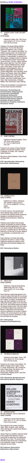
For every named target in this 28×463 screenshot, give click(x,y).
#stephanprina (21, 102)
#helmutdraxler (4, 163)
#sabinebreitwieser (14, 163)
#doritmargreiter (14, 93)
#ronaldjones (13, 102)
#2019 (2, 447)
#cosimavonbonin (5, 93)
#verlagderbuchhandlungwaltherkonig (10, 321)
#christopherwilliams (5, 92)
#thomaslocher (4, 103)
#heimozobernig (17, 97)
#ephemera (7, 447)
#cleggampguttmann (17, 92)
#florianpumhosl (13, 95)
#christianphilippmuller (15, 90)
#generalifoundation (9, 161)
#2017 (2, 320)
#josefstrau (13, 379)
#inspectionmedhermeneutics (8, 98)
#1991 (2, 161)
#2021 (2, 248)
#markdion (11, 100)
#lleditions (16, 248)
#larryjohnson (19, 379)
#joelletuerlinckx (4, 449)
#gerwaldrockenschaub (6, 97)
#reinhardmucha (4, 102)
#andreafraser (4, 90)
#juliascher (19, 98)
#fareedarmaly (4, 95)
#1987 (2, 378)
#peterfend (17, 100)
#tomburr (11, 103)
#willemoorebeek (14, 449)
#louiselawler (3, 100)
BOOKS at (4, 2)
